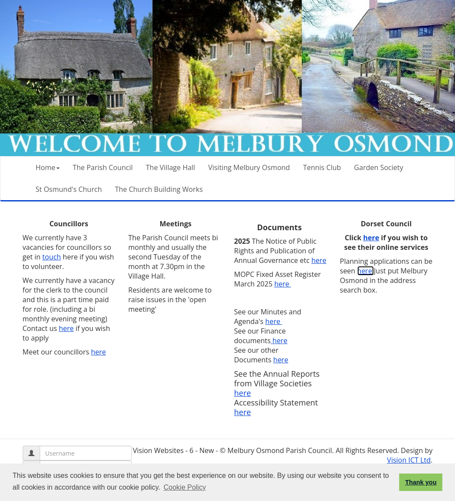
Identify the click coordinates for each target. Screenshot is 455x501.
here (66, 328)
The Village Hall (170, 167)
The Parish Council (103, 167)
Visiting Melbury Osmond (249, 167)
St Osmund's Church (69, 189)
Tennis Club (322, 167)
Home (48, 167)
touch (51, 257)
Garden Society (379, 167)
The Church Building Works (158, 189)
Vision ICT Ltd (409, 460)
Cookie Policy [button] (185, 487)
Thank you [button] (421, 482)
